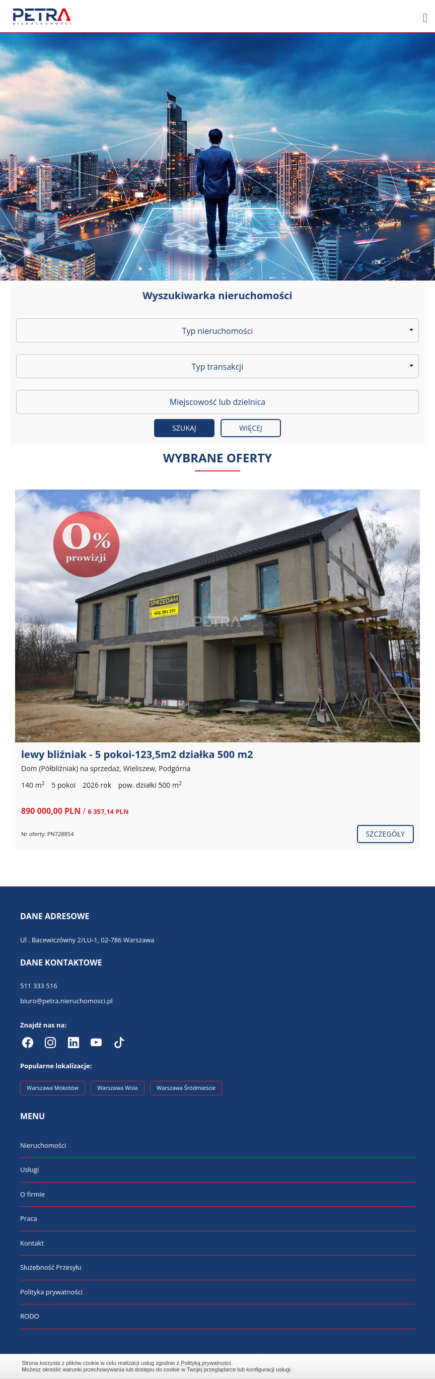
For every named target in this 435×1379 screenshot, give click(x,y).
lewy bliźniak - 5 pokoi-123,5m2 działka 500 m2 (137, 754)
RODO (29, 1316)
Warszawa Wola (117, 1087)
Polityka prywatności (51, 1291)
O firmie (32, 1194)
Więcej (250, 428)
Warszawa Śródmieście (186, 1087)
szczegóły (385, 834)
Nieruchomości (43, 1145)
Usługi (29, 1169)
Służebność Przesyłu (51, 1267)
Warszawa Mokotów (53, 1087)
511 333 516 (38, 985)
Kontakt (32, 1243)
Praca (28, 1218)
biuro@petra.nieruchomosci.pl (66, 1000)
